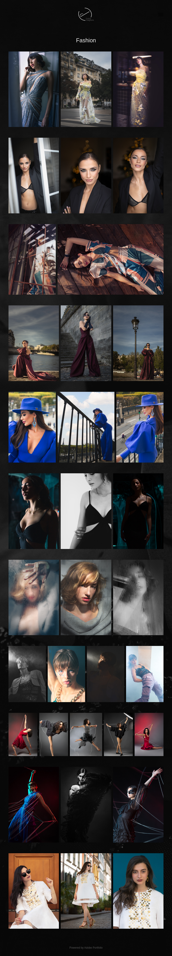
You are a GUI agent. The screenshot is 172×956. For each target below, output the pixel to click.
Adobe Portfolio (93, 947)
